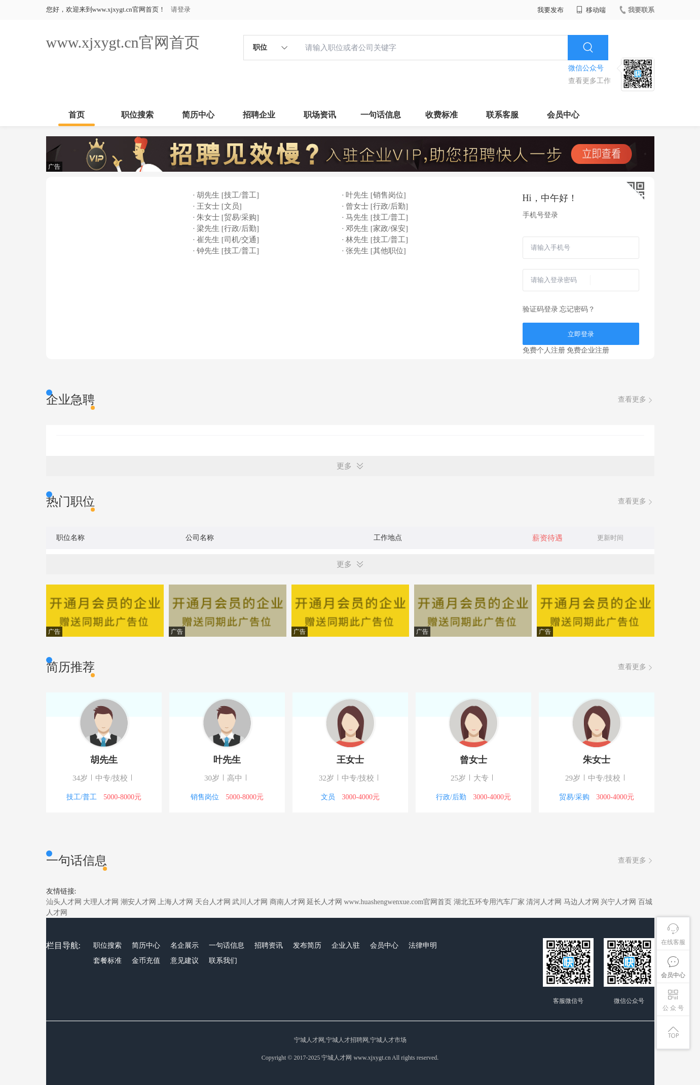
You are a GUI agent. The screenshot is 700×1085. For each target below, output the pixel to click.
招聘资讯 (268, 945)
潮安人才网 (138, 902)
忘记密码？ (577, 309)
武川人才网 (250, 902)
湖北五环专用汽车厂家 (489, 902)
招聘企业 (259, 114)
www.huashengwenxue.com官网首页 (398, 902)
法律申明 (423, 945)
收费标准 (441, 114)
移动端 (591, 10)
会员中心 (563, 114)
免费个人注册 (544, 350)
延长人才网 (324, 902)
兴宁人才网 (618, 902)
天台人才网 (213, 902)
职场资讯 (320, 114)
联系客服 (502, 114)
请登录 (181, 9)
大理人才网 (101, 902)
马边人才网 (581, 902)
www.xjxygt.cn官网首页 (123, 42)
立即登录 (581, 334)
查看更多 (636, 400)
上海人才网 (175, 902)
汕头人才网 (64, 902)
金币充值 (146, 960)
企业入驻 (345, 945)
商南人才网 (287, 902)
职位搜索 (137, 114)
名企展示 (184, 945)
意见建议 (184, 960)
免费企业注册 (588, 350)
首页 (76, 114)
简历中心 (198, 114)
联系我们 (223, 960)
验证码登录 (540, 309)
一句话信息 (380, 114)
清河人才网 (544, 902)
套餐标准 (107, 960)
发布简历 (307, 945)
